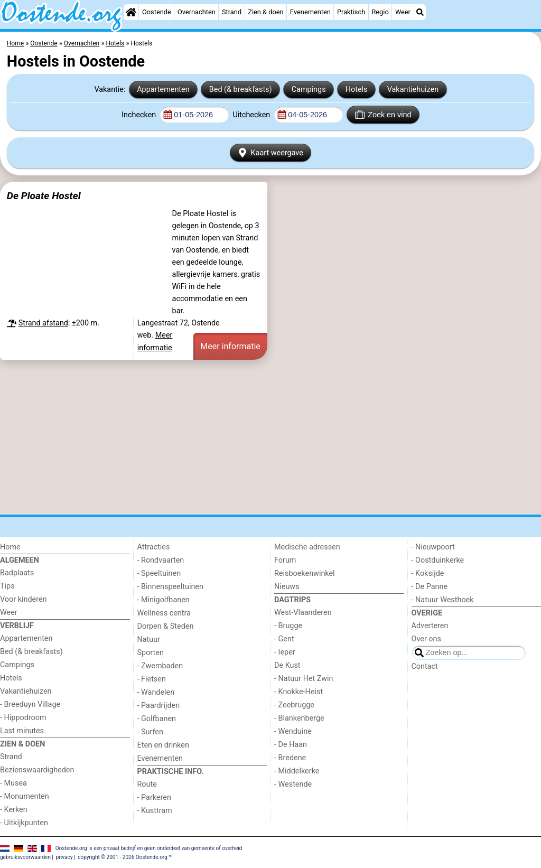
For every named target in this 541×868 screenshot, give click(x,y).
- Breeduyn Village (30, 704)
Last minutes (22, 730)
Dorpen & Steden (165, 626)
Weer (403, 12)
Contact (425, 666)
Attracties (153, 547)
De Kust (287, 665)
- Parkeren (154, 797)
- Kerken (13, 809)
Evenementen (310, 12)
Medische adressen (307, 547)
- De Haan (290, 744)
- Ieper (284, 652)
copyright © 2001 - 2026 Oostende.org (122, 857)
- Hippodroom (23, 717)
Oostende (156, 12)
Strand (231, 12)
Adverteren (430, 625)
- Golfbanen (156, 718)
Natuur (149, 639)
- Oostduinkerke (438, 560)
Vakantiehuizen (413, 89)
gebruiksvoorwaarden (25, 857)
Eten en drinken (163, 745)
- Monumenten (24, 796)
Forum (285, 560)
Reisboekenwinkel (304, 573)
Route (147, 784)
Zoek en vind (383, 114)
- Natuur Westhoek (443, 599)
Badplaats (17, 572)
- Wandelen (156, 692)
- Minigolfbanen (163, 599)
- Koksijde (428, 573)
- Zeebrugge (294, 705)
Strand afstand (43, 323)
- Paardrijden (158, 705)
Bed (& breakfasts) (240, 89)
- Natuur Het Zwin (303, 678)
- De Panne (430, 586)
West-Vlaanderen (303, 612)
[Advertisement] (270, 437)
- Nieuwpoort (433, 547)
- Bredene (290, 757)
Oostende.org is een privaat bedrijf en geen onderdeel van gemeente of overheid (148, 848)
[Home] (131, 12)
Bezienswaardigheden (37, 770)
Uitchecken (252, 114)
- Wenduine (293, 731)
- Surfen (150, 731)
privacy (64, 857)
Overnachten (197, 12)
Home (10, 547)
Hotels (357, 89)
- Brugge (288, 625)
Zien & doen (265, 12)
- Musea (13, 783)
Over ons (426, 638)
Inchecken (140, 114)
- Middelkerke (296, 771)
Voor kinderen (23, 599)
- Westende (293, 784)
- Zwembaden (160, 665)
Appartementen (163, 89)
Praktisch (351, 12)
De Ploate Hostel (44, 196)
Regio (379, 12)
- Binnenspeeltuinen (170, 586)
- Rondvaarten (160, 560)
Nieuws (287, 586)
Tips (7, 586)
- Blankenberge (299, 718)
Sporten (150, 652)
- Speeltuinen (159, 573)
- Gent (284, 638)
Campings (309, 89)
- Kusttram (154, 810)
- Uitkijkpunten (24, 822)
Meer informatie (230, 346)
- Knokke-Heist (298, 691)
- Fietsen (151, 679)
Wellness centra (164, 613)
